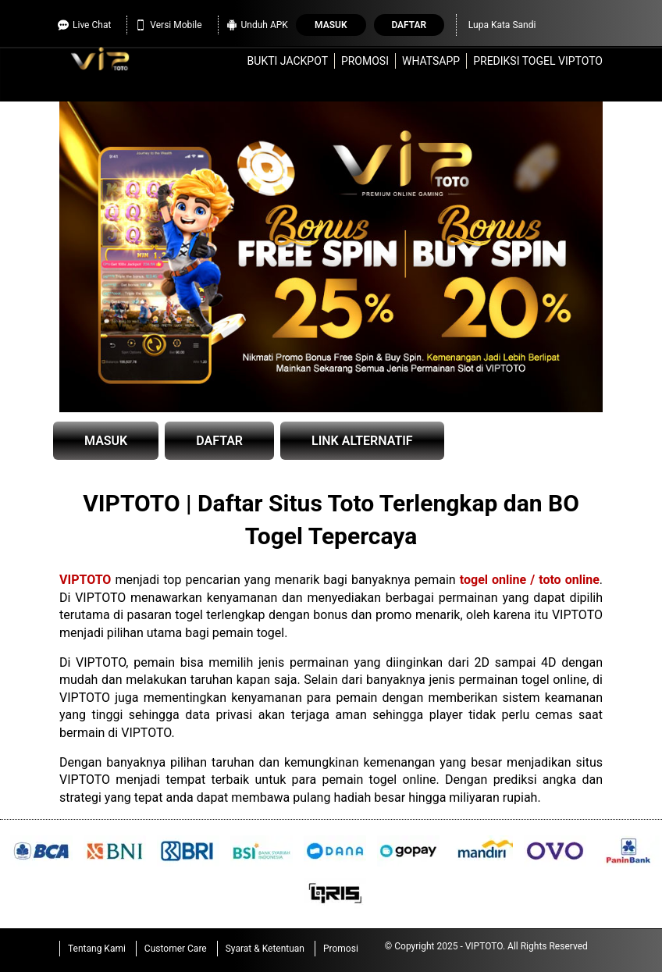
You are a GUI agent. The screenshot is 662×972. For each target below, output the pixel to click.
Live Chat (84, 23)
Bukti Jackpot (287, 61)
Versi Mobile (168, 23)
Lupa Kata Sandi (502, 25)
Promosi (365, 61)
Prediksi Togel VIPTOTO (538, 61)
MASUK (105, 440)
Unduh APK (257, 23)
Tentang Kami (97, 948)
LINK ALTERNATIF (362, 440)
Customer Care (175, 948)
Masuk (331, 25)
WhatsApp (431, 61)
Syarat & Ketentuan (265, 948)
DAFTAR (219, 440)
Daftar (408, 25)
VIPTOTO (85, 579)
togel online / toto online (530, 579)
